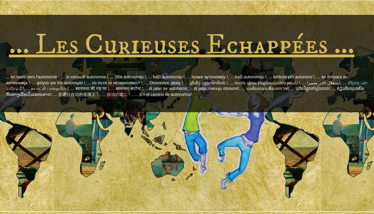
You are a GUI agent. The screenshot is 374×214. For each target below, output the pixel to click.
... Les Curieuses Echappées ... (181, 45)
